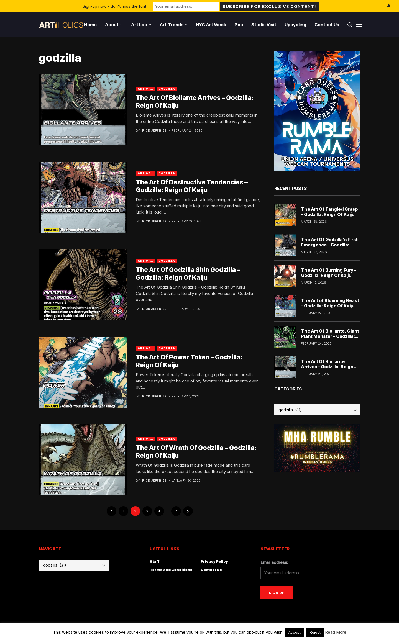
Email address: (274, 562)
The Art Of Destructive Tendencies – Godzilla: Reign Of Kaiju (192, 186)
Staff (155, 561)
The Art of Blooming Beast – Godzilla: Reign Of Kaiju (330, 303)
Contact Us (211, 569)
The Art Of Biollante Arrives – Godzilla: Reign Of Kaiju (330, 367)
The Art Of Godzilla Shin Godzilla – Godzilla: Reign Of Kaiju (188, 273)
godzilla (166, 88)
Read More (335, 632)
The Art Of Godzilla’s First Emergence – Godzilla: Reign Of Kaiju (329, 245)
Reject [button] (315, 632)
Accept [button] (294, 632)
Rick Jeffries (154, 130)
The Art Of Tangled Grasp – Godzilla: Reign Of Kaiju (329, 211)
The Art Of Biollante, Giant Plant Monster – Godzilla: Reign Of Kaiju (330, 336)
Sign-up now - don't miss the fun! (114, 6)
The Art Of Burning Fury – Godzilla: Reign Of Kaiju (328, 272)
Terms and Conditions (171, 569)
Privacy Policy (214, 561)
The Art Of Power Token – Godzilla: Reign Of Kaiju (189, 361)
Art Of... (145, 88)
